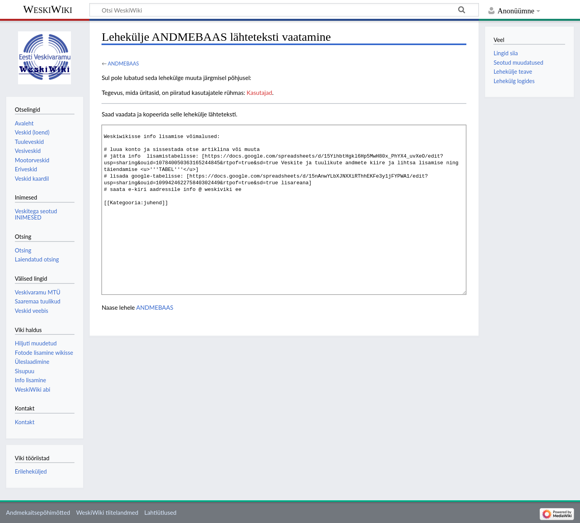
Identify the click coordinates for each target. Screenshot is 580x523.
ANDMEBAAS (123, 63)
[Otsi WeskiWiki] (284, 10)
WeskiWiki (47, 9)
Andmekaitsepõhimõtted (38, 512)
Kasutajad (259, 92)
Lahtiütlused (160, 512)
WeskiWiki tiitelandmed (107, 512)
